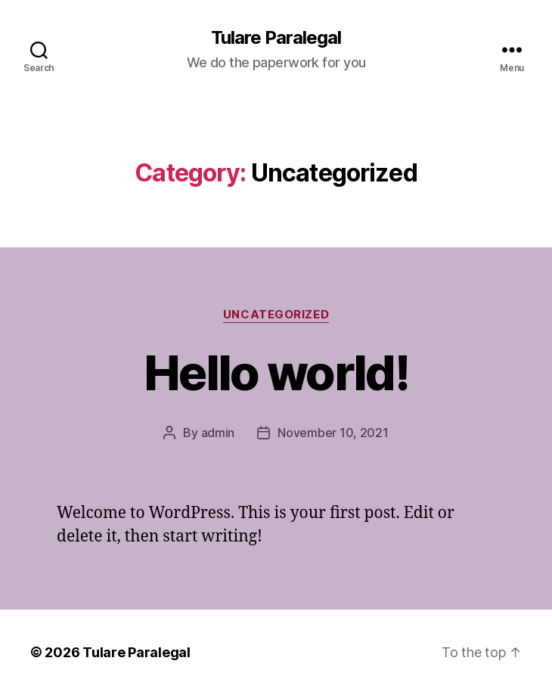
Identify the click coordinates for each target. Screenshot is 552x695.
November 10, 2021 (333, 432)
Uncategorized (276, 314)
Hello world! (276, 372)
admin (218, 432)
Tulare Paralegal (276, 38)
